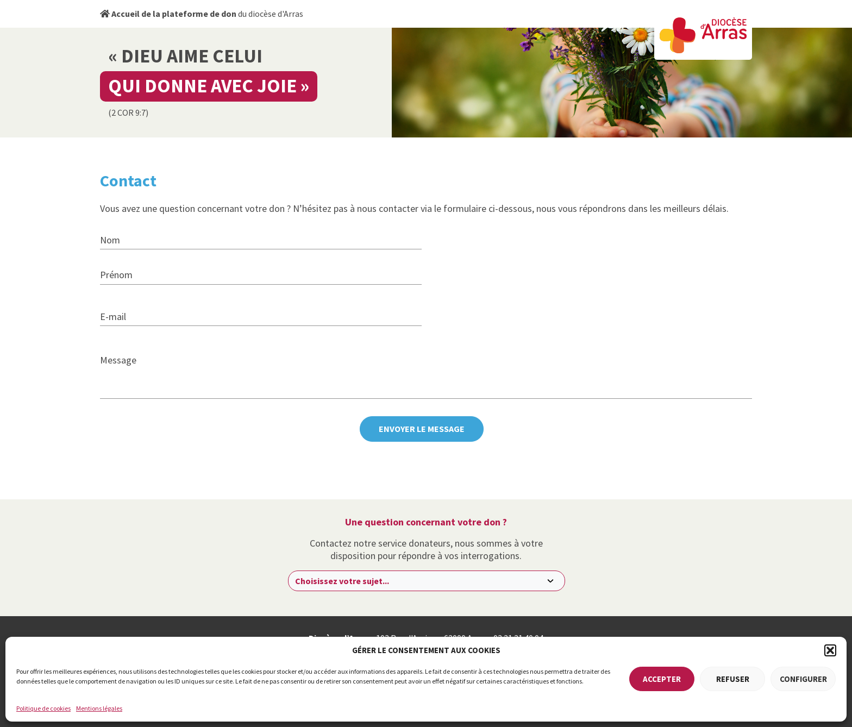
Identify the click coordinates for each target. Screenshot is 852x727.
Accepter (662, 679)
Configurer (803, 679)
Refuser (732, 679)
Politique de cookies (43, 708)
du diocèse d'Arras (201, 13)
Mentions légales (99, 708)
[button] (830, 650)
